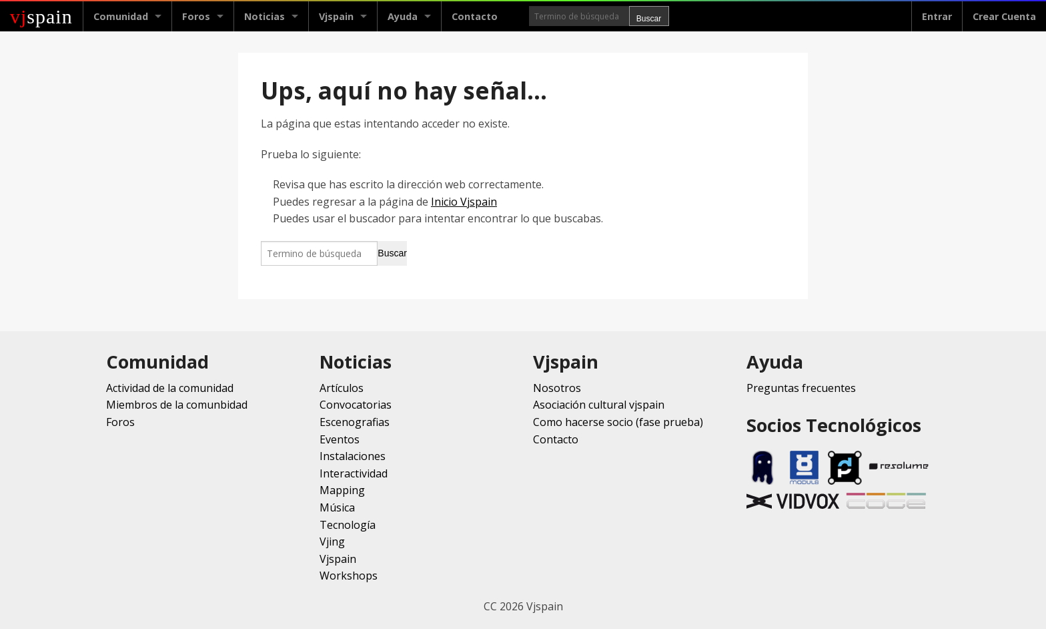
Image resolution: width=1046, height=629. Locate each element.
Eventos (340, 439)
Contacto (475, 16)
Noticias (264, 16)
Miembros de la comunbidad (176, 404)
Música (337, 507)
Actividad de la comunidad (169, 388)
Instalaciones (353, 456)
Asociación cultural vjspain (598, 404)
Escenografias (355, 422)
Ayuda (403, 16)
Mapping (342, 490)
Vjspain (336, 16)
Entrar (937, 16)
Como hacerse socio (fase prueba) (618, 422)
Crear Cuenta (1004, 16)
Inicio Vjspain (464, 201)
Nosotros (557, 388)
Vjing (332, 541)
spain (41, 16)
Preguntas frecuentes (801, 388)
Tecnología (348, 524)
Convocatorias (356, 404)
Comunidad (120, 16)
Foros (196, 16)
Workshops (349, 575)
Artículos (342, 388)
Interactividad (354, 473)
